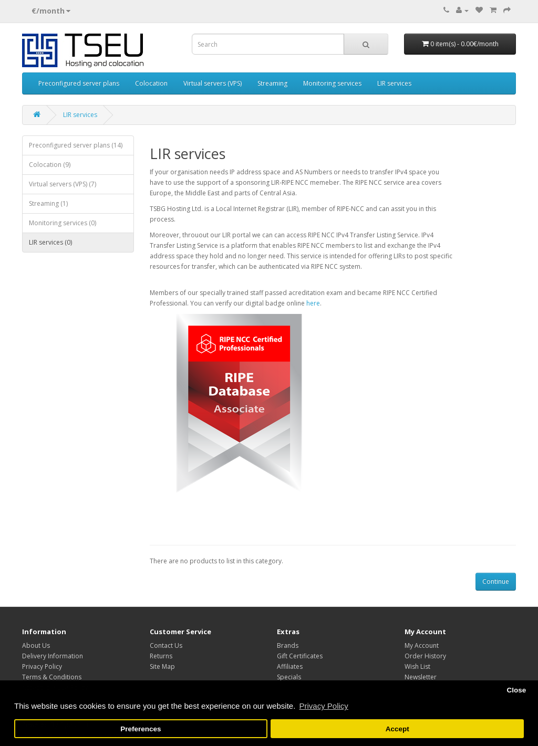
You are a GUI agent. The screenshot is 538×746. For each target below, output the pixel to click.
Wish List (417, 666)
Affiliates (290, 666)
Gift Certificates (300, 656)
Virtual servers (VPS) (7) (62, 184)
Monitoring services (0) (62, 222)
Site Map (162, 666)
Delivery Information (52, 656)
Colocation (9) (49, 164)
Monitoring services (332, 83)
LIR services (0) (50, 242)
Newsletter (421, 677)
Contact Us (166, 645)
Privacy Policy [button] (323, 705)
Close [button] (516, 690)
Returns (161, 656)
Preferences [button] (140, 729)
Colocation (151, 83)
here (313, 303)
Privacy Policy (42, 666)
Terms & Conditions (51, 677)
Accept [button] (397, 729)
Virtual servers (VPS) (212, 83)
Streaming (272, 83)
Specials (289, 677)
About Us (36, 645)
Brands (287, 645)
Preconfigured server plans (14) (75, 145)
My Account (422, 645)
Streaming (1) (48, 203)
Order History (425, 656)
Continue (495, 581)
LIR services (394, 83)
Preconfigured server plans (78, 83)
